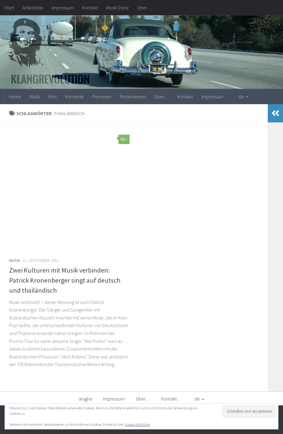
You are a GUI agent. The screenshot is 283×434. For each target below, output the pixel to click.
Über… (144, 8)
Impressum (63, 8)
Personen (101, 97)
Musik (35, 97)
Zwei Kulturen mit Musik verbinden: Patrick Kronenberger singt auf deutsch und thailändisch (64, 280)
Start (9, 8)
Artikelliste (33, 8)
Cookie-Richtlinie (137, 424)
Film (52, 97)
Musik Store (117, 8)
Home (15, 97)
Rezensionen (133, 97)
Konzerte (74, 97)
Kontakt (90, 8)
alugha (85, 399)
